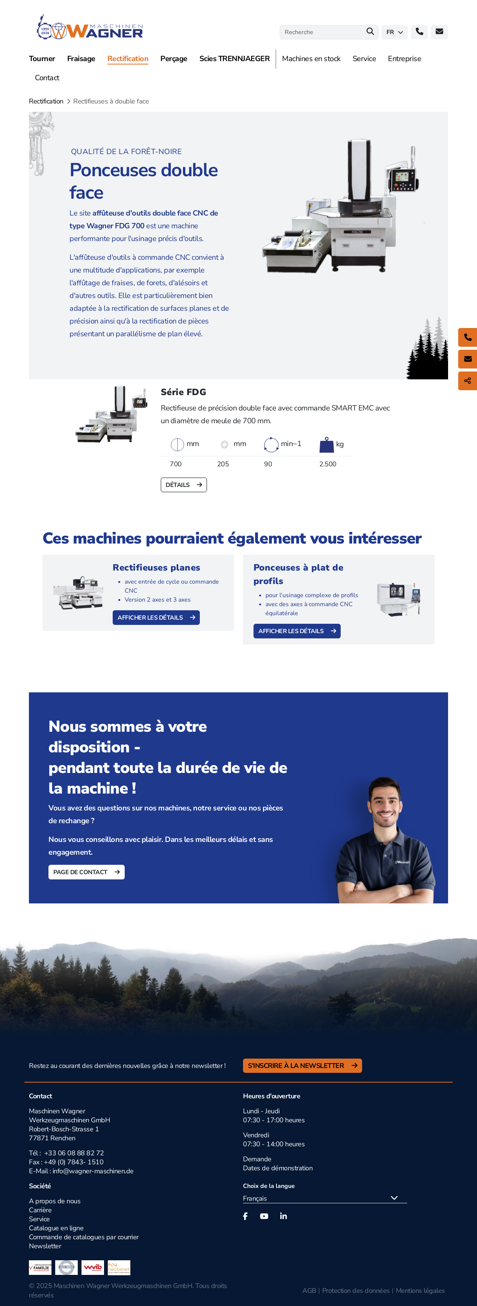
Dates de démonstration (277, 1168)
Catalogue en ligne (56, 1228)
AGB (309, 1290)
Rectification (46, 101)
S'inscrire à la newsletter (297, 1065)
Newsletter (45, 1246)
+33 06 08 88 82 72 (74, 1153)
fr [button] (394, 32)
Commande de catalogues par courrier (84, 1237)
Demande (257, 1159)
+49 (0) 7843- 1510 (73, 1162)
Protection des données (356, 1290)
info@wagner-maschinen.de (93, 1171)
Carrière (40, 1210)
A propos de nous (54, 1201)
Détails (178, 485)
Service (39, 1219)
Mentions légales (420, 1290)
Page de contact (81, 872)
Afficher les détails (151, 618)
